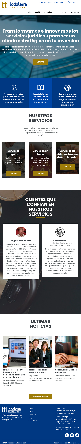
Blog (64, 7)
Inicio (33, 7)
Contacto (74, 7)
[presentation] (3, 300)
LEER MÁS (13, 168)
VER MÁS (40, 57)
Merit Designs (73, 438)
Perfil (42, 7)
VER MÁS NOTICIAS (40, 391)
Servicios (53, 7)
